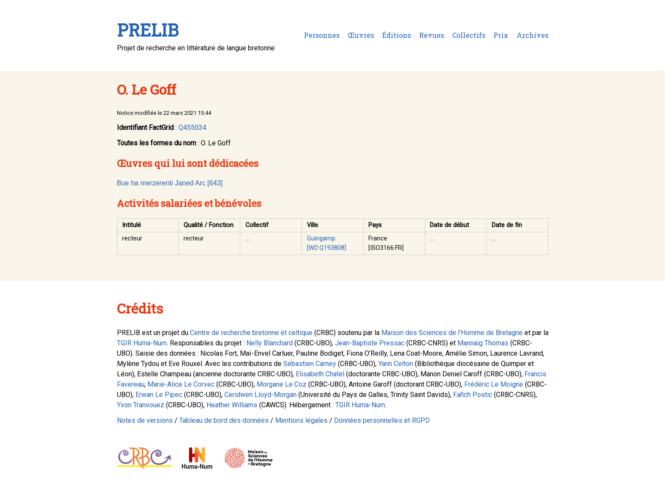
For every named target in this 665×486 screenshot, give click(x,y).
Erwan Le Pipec (158, 395)
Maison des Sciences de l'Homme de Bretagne (452, 333)
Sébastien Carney (309, 364)
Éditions (396, 35)
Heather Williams (231, 405)
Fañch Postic (472, 395)
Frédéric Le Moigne (493, 384)
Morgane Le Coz (281, 384)
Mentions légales (301, 420)
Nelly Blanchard (269, 343)
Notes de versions (145, 420)
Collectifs (468, 35)
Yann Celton (395, 364)
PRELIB (147, 29)
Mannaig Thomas (483, 343)
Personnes (322, 35)
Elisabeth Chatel (320, 374)
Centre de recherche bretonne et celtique (251, 333)
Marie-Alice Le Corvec (181, 384)
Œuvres (361, 35)
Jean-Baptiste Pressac (370, 343)
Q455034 (192, 127)
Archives (533, 35)
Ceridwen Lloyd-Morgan (260, 395)
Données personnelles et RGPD (382, 420)
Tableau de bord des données (224, 420)
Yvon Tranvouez (140, 405)
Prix (501, 35)
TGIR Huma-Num (142, 343)
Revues (431, 35)
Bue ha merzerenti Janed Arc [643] (170, 183)
